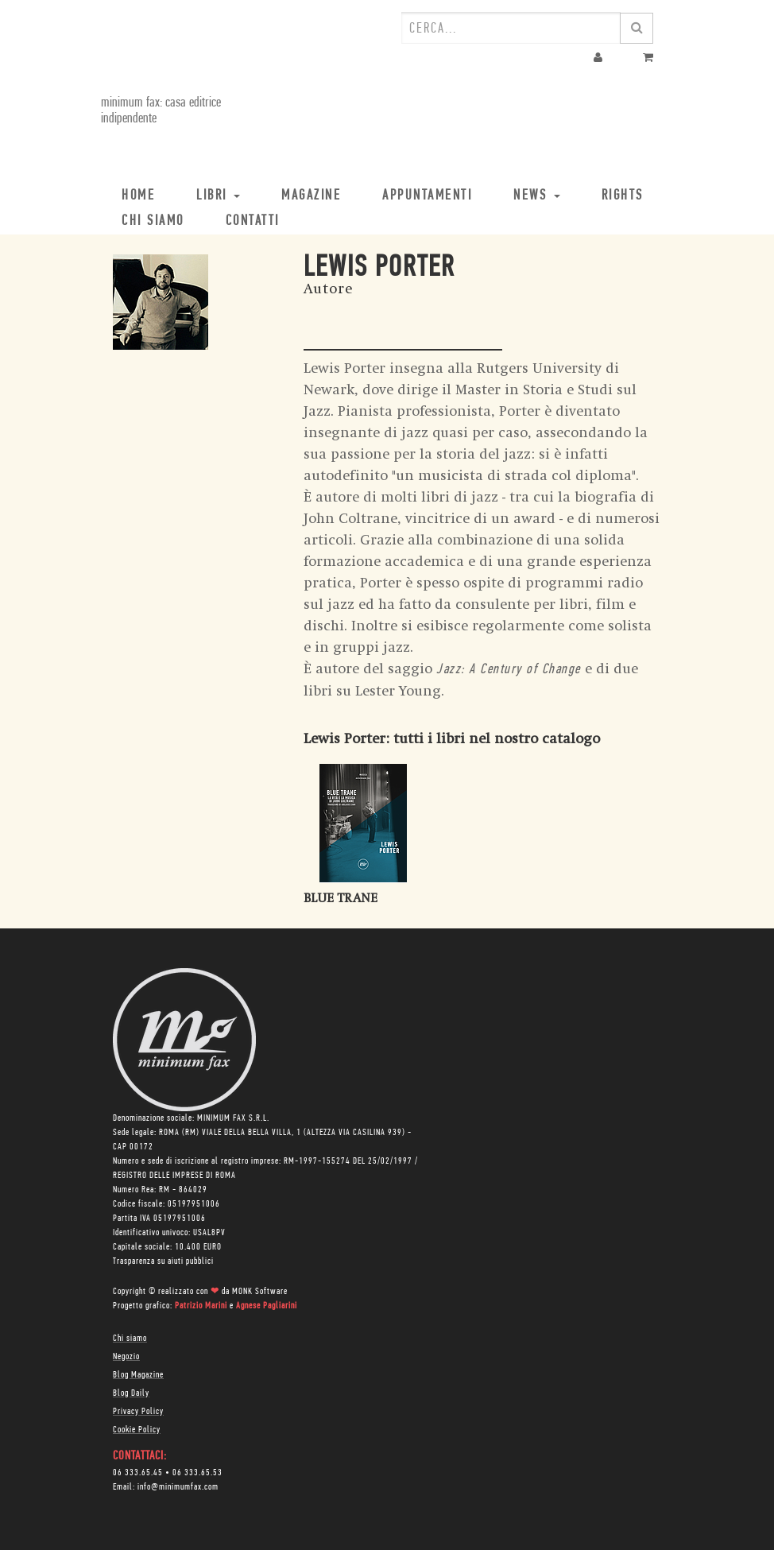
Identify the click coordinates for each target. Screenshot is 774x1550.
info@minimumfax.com (178, 1487)
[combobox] (511, 28)
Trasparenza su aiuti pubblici (163, 1261)
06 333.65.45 (138, 1473)
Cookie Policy (137, 1430)
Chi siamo (130, 1338)
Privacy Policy (138, 1411)
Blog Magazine (138, 1375)
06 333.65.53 (197, 1473)
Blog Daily (131, 1393)
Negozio (126, 1357)
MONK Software (260, 1291)
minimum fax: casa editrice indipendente (161, 110)
